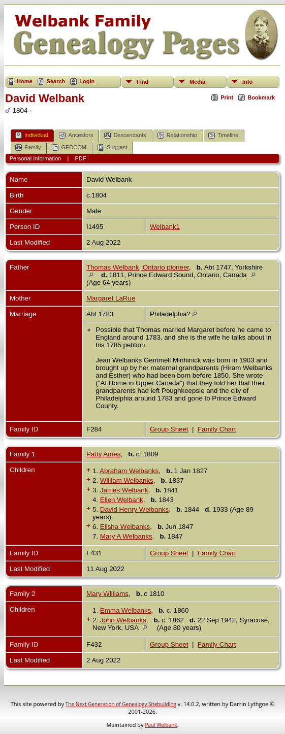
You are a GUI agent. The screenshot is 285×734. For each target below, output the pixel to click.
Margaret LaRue (110, 298)
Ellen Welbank (121, 500)
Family (28, 147)
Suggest (112, 147)
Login (86, 81)
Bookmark (261, 97)
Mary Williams (107, 593)
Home (25, 81)
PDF (80, 158)
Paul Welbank (161, 724)
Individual (31, 135)
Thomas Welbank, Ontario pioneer (137, 267)
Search (56, 81)
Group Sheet (169, 429)
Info (247, 82)
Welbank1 (165, 226)
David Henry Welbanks (134, 509)
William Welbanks (126, 480)
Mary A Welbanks (126, 536)
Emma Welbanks (125, 610)
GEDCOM (69, 147)
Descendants (125, 135)
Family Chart (217, 429)
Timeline (223, 135)
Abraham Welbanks (129, 471)
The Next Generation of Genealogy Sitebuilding (121, 704)
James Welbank (124, 490)
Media (197, 82)
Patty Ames (103, 454)
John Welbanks (123, 620)
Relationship (177, 135)
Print (226, 97)
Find (142, 82)
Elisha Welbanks (125, 526)
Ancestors (76, 135)
